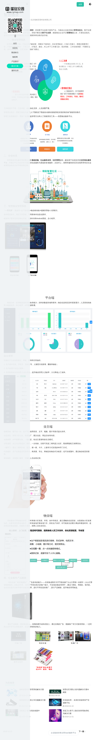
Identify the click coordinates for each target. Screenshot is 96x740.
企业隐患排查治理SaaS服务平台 (63, 733)
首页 (15, 43)
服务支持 (15, 70)
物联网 (15, 57)
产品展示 (15, 61)
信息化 (15, 48)
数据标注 (15, 52)
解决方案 (15, 66)
